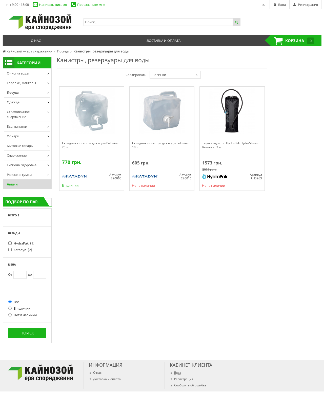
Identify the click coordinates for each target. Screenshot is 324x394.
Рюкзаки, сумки (19, 174)
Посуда (13, 92)
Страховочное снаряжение (18, 114)
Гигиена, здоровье (21, 165)
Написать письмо (53, 4)
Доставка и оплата (105, 379)
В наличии (19, 308)
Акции (12, 184)
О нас (95, 372)
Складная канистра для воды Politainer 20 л (91, 145)
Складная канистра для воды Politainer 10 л (161, 145)
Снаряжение (17, 155)
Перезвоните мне (91, 4)
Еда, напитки (17, 126)
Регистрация (181, 379)
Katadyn (23, 250)
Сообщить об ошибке (188, 385)
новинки (159, 74)
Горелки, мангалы (21, 83)
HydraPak (24, 243)
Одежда (13, 102)
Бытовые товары (20, 145)
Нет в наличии (22, 315)
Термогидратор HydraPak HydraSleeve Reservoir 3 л (230, 145)
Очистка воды (18, 73)
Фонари (13, 136)
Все (13, 301)
